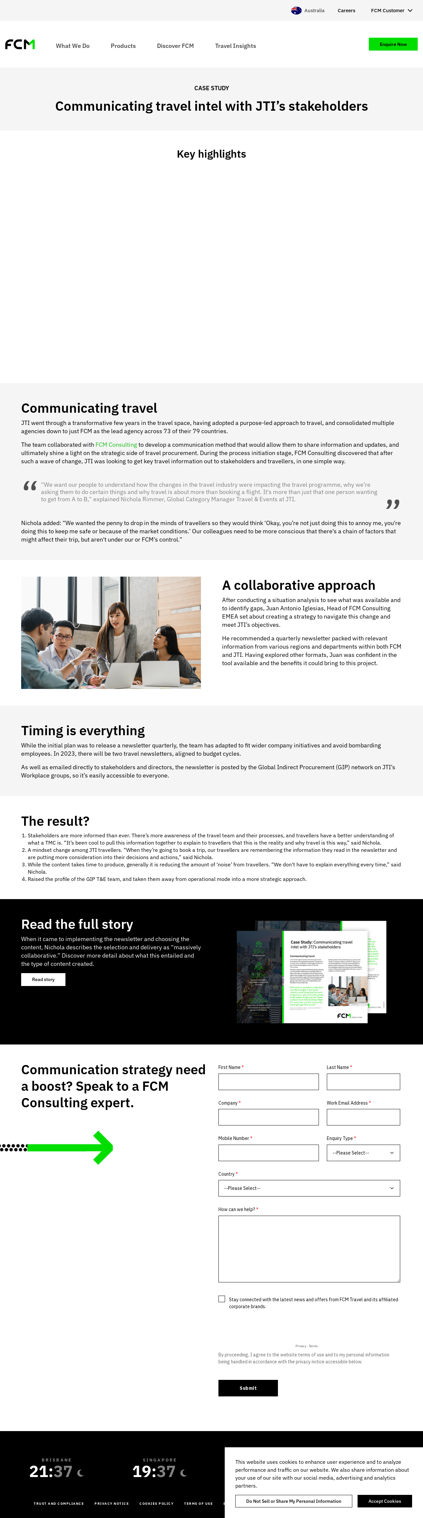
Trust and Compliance (59, 1503)
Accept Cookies (384, 1501)
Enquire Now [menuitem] (393, 44)
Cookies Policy (156, 1503)
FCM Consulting (116, 444)
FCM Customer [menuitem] (387, 10)
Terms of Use (198, 1503)
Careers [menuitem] (346, 10)
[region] (324, 1482)
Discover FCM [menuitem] (175, 45)
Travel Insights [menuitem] (235, 45)
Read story (43, 979)
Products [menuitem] (123, 45)
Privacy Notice (112, 1503)
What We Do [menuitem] (73, 45)
